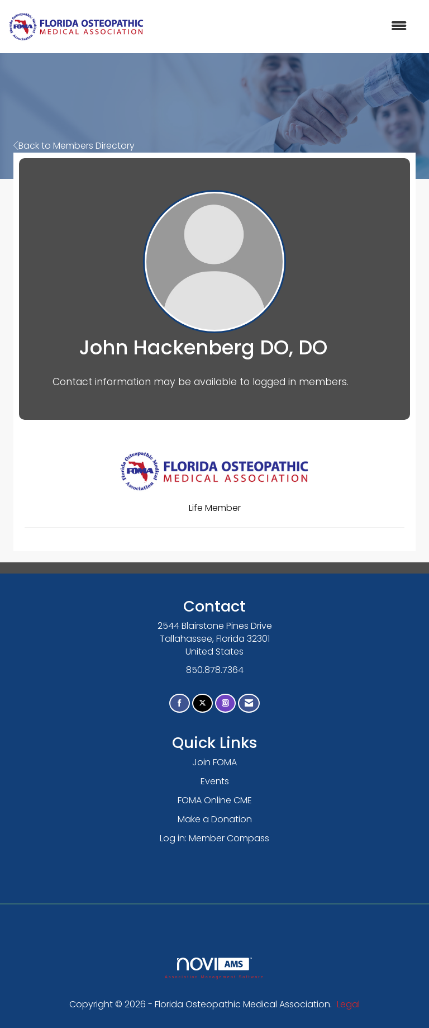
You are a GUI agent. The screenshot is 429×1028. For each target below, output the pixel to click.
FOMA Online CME (215, 800)
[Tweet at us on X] (202, 703)
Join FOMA (214, 762)
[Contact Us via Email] (249, 703)
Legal (348, 1004)
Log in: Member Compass (214, 838)
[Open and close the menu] (281, 27)
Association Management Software (214, 968)
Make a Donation (215, 819)
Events (215, 781)
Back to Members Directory (74, 145)
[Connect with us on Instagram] (225, 703)
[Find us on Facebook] (179, 703)
